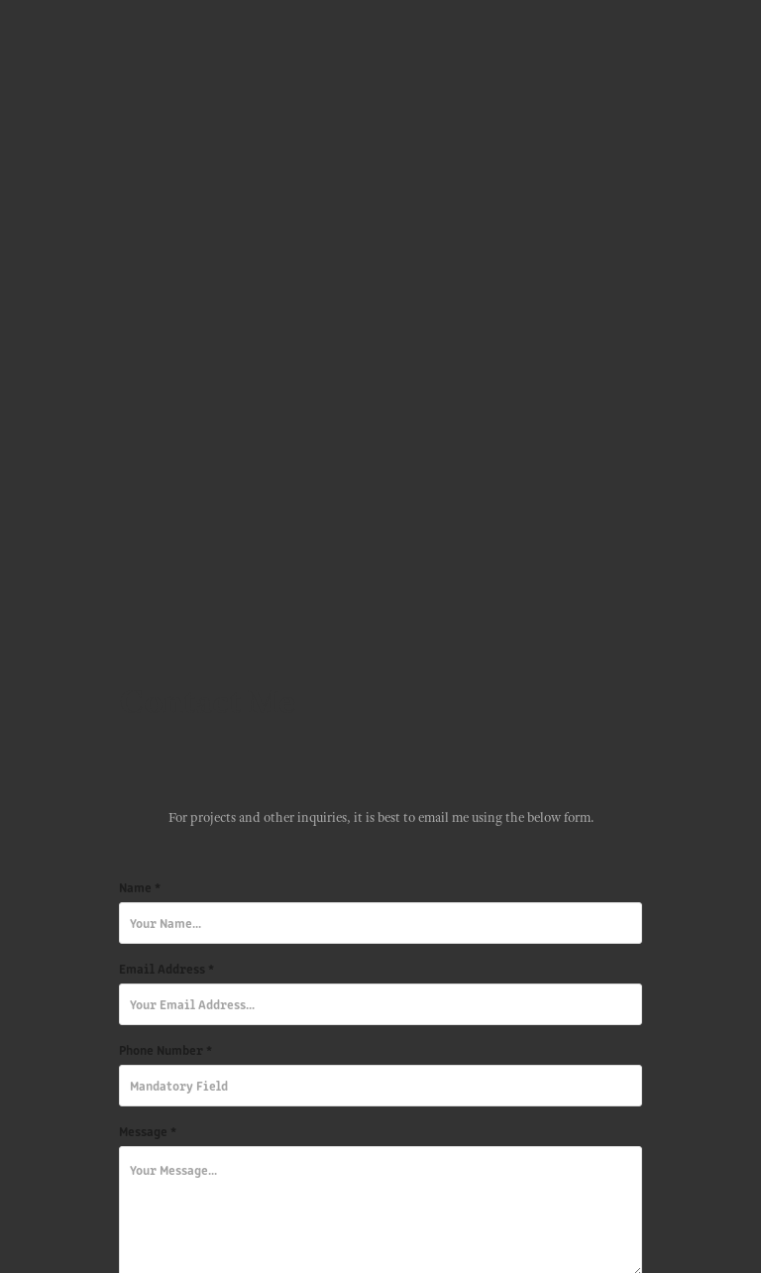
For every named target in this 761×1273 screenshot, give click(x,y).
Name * (140, 887)
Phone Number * (165, 1050)
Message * (147, 1131)
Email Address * (166, 969)
